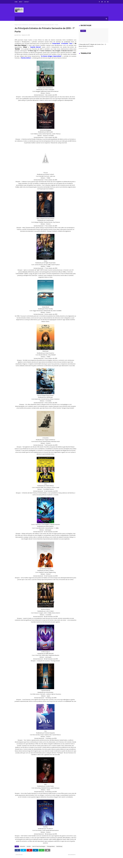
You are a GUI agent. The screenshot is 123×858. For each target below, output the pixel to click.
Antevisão (22, 846)
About (20, 1)
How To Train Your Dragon (39, 846)
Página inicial (18, 24)
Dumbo (17, 49)
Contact (26, 1)
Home (16, 1)
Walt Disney (25, 24)
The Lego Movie (50, 846)
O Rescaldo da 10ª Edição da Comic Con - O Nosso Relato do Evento (92, 45)
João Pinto (18, 35)
